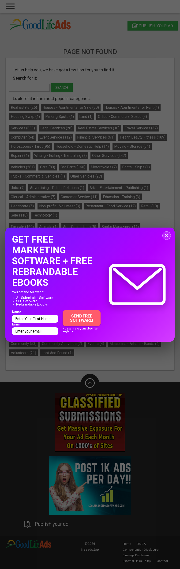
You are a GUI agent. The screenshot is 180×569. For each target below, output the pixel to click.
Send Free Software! (81, 318)
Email (16, 324)
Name (16, 312)
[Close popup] (166, 235)
